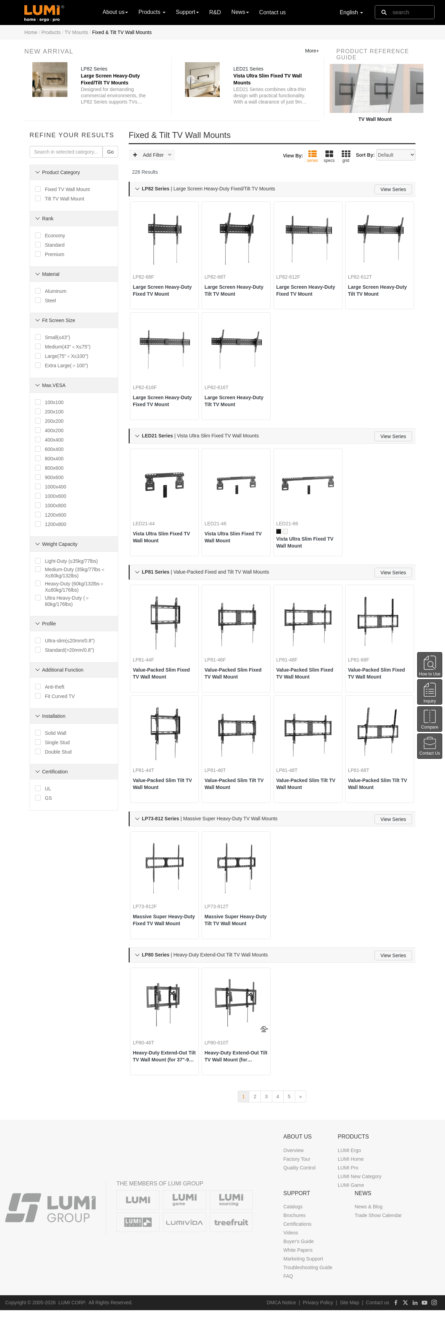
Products (50, 32)
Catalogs (292, 1236)
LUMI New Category (359, 1205)
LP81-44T (148, 778)
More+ (312, 51)
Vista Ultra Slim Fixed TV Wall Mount (162, 537)
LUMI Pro (348, 1196)
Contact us (272, 12)
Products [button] (151, 12)
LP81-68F (363, 663)
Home (30, 32)
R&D (215, 12)
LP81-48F (291, 663)
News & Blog (368, 1236)
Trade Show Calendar (378, 1244)
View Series (393, 189)
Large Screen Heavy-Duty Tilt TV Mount (233, 282)
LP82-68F (148, 268)
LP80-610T (221, 1059)
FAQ (288, 1305)
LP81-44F (148, 663)
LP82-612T (365, 268)
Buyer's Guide (298, 1270)
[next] (301, 1125)
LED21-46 (220, 523)
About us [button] (115, 12)
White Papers (298, 1279)
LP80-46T (148, 1059)
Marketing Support (303, 1288)
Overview (293, 1179)
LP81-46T (219, 778)
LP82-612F (293, 268)
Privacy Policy (318, 1331)
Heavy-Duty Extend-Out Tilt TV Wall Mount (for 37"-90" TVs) (163, 1072)
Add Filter (152, 155)
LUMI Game (351, 1214)
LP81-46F (219, 663)
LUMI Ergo (349, 1179)
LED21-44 (149, 523)
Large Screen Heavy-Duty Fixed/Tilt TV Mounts (110, 79)
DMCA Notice (281, 1331)
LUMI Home (351, 1188)
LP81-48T (291, 778)
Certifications (297, 1253)
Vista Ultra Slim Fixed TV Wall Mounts (268, 79)
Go (110, 152)
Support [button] (187, 12)
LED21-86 (292, 523)
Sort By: (365, 155)
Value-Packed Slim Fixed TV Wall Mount (161, 677)
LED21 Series (249, 69)
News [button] (240, 12)
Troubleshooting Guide (307, 1296)
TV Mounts (76, 32)
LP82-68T (219, 268)
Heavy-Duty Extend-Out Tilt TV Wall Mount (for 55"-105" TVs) (235, 1072)
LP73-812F (150, 918)
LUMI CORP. (72, 1331)
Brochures (294, 1244)
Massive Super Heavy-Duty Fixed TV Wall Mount (163, 932)
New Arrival (49, 51)
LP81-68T (363, 778)
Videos (290, 1262)
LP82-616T (221, 383)
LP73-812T (221, 918)
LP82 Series (94, 69)
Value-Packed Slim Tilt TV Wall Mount (163, 792)
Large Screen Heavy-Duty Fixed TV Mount (162, 282)
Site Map (349, 1331)
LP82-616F (150, 383)
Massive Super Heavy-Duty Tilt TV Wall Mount (235, 932)
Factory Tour (296, 1188)
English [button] (351, 12)
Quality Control (299, 1196)
